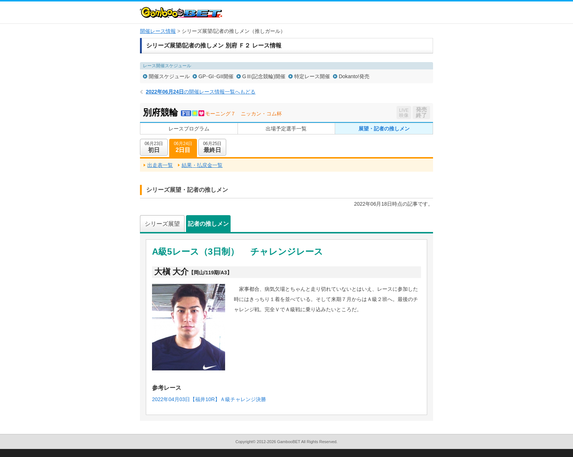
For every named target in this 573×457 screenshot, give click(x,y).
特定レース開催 (312, 76)
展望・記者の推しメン (384, 129)
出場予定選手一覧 (286, 129)
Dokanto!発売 (354, 76)
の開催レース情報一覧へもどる (200, 92)
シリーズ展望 (162, 224)
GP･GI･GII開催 (216, 76)
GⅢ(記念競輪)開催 (263, 76)
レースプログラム (188, 129)
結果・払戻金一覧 (202, 165)
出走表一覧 (160, 165)
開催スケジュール (169, 76)
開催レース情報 (158, 31)
